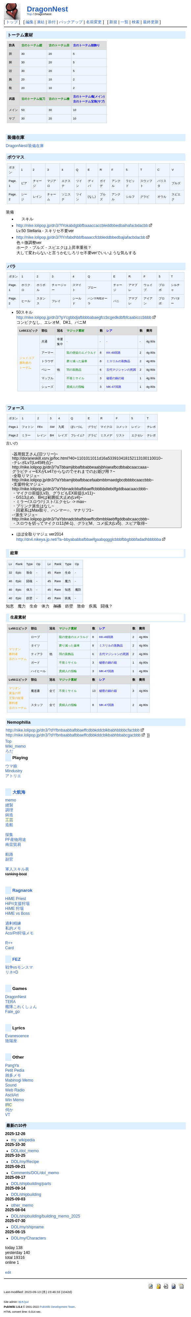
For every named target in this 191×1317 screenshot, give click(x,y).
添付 (52, 22)
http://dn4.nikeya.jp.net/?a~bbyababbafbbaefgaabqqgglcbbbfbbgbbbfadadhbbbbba (88, 539)
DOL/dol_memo (25, 1151)
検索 (136, 22)
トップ (12, 22)
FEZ (17, 959)
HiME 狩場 (14, 908)
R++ (9, 943)
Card (9, 948)
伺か (9, 1110)
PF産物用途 (15, 839)
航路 (9, 854)
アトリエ (13, 776)
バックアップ (71, 22)
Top (29, 14)
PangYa (12, 1065)
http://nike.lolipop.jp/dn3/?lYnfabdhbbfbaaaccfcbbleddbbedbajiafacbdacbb (81, 237)
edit (8, 1272)
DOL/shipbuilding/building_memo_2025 (45, 1216)
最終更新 (151, 22)
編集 (30, 22)
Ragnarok (23, 890)
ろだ (9, 751)
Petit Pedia (14, 1070)
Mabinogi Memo (19, 1080)
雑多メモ (13, 1075)
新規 (113, 22)
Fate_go (12, 1011)
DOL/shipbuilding (26, 1194)
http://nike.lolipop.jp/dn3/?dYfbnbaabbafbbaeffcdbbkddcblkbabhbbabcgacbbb (73, 735)
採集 (9, 834)
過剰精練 (13, 923)
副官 (9, 859)
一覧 (124, 22)
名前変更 (94, 22)
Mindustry (13, 771)
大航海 (19, 792)
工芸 (9, 820)
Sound (11, 1085)
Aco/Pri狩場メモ (19, 933)
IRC (8, 1105)
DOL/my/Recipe (25, 1161)
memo (10, 800)
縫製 (9, 805)
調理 (9, 810)
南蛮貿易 (13, 844)
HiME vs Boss (17, 913)
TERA (10, 1001)
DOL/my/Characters (28, 1238)
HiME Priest (15, 898)
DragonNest (47, 9)
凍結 (40, 22)
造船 (9, 825)
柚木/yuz (23, 1302)
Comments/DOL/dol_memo (35, 1173)
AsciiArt (12, 1095)
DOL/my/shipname (27, 1227)
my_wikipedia (23, 1140)
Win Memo (14, 1100)
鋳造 (9, 815)
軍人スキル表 (17, 869)
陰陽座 (11, 1041)
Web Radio (15, 1090)
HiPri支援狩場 (17, 903)
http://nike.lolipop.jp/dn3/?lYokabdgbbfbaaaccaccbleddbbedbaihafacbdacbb (82, 225)
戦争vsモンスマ (19, 967)
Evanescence (17, 1036)
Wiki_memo (15, 746)
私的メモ (13, 928)
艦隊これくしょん (21, 1006)
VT (7, 1114)
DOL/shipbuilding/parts (31, 1183)
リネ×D (11, 972)
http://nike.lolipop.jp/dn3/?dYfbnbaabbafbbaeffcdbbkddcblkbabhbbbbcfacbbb (73, 730)
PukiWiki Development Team (57, 1306)
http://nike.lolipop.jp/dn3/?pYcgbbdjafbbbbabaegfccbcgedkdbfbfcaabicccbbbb (83, 317)
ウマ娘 (11, 766)
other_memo (22, 1205)
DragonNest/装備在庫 (25, 145)
